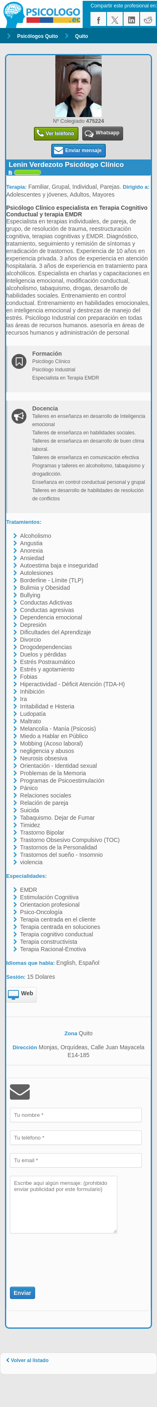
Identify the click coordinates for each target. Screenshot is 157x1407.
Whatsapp (102, 133)
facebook (98, 19)
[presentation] (58, 1255)
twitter (115, 19)
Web (20, 995)
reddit (148, 19)
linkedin (131, 19)
